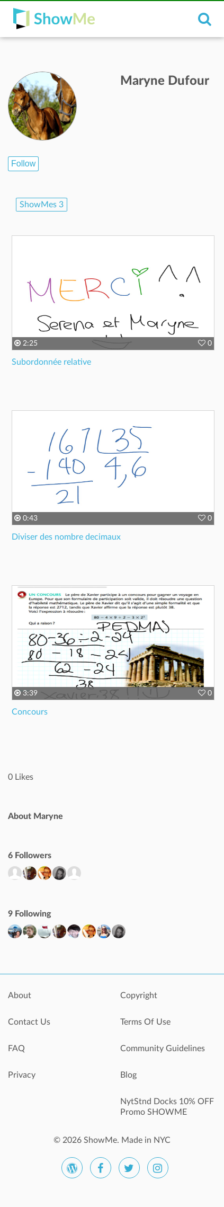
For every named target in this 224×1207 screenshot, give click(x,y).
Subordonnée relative (51, 362)
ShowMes (42, 204)
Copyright (138, 995)
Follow (23, 163)
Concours (30, 712)
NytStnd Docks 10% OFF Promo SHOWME (167, 1106)
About (19, 995)
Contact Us (29, 1022)
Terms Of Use (145, 1022)
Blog (128, 1075)
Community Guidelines (162, 1048)
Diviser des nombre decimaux (66, 537)
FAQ (16, 1048)
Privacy (21, 1075)
